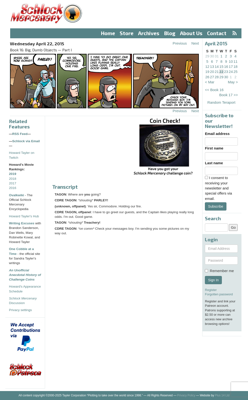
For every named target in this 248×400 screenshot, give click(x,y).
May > (233, 82)
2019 (12, 174)
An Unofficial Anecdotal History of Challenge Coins (25, 275)
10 (231, 61)
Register (211, 290)
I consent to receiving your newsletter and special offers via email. (218, 188)
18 (235, 66)
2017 (12, 183)
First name (214, 148)
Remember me (219, 271)
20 (212, 72)
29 (207, 56)
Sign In (213, 280)
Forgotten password (219, 294)
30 (212, 56)
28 (217, 77)
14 (217, 66)
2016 (12, 188)
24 (231, 72)
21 (217, 72)
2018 (12, 178)
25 (235, 72)
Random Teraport (221, 102)
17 (231, 66)
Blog (169, 33)
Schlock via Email (26, 141)
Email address (217, 134)
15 (221, 66)
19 (207, 72)
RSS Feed (20, 134)
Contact (216, 33)
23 (226, 72)
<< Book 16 (214, 90)
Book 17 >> (228, 95)
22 (221, 72)
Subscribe (215, 206)
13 (212, 66)
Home (108, 33)
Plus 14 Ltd (222, 395)
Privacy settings (20, 310)
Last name (214, 163)
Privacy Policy (186, 395)
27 (212, 77)
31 (217, 56)
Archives (148, 33)
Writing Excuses (21, 223)
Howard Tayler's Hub (24, 216)
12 (207, 66)
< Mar (209, 82)
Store (126, 33)
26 (207, 77)
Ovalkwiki (17, 195)
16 (226, 66)
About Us (191, 33)
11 (235, 61)
